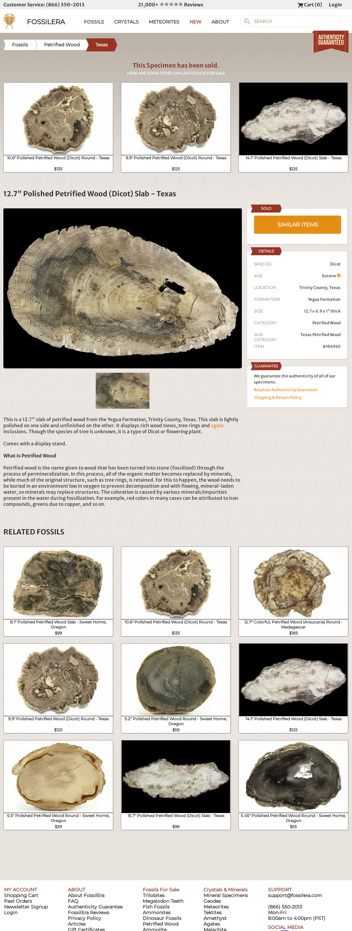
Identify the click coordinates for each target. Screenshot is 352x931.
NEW (195, 22)
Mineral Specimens (226, 895)
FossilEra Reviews (88, 912)
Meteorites (216, 907)
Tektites (213, 912)
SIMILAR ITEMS (297, 224)
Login (335, 5)
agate (217, 425)
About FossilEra (86, 895)
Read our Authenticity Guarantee (285, 389)
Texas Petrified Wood (320, 334)
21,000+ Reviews (170, 5)
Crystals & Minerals (226, 890)
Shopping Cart (21, 895)
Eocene (331, 275)
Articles (77, 924)
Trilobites (154, 895)
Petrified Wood (326, 322)
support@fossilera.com (295, 895)
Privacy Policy (84, 918)
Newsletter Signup (26, 907)
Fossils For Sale (161, 890)
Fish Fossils (156, 907)
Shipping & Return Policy (278, 397)
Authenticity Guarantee (95, 907)
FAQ (73, 901)
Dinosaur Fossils (162, 918)
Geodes (212, 901)
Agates (212, 924)
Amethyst (215, 918)
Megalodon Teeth (163, 901)
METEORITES (164, 22)
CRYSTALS (126, 22)
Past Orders (18, 901)
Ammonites (157, 912)
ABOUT (220, 22)
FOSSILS (94, 22)
